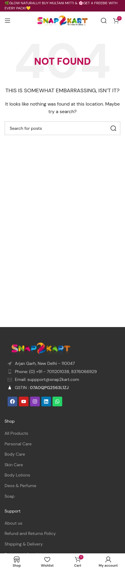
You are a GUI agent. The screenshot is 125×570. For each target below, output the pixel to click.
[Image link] (41, 348)
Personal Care (18, 444)
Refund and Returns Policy (30, 533)
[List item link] (62, 372)
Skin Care (14, 464)
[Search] (104, 21)
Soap (10, 496)
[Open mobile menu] (8, 21)
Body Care (15, 454)
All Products (16, 433)
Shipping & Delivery (24, 544)
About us (13, 523)
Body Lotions (17, 475)
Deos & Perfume (20, 485)
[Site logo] (62, 20)
